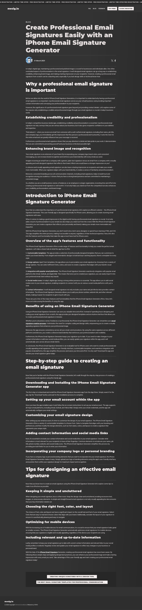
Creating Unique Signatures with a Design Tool (71, 577)
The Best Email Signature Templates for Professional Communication (71, 583)
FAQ (89, 7)
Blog (94, 7)
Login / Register (125, 7)
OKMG (36, 605)
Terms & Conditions (21, 605)
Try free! (112, 7)
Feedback (102, 7)
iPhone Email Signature (49, 552)
